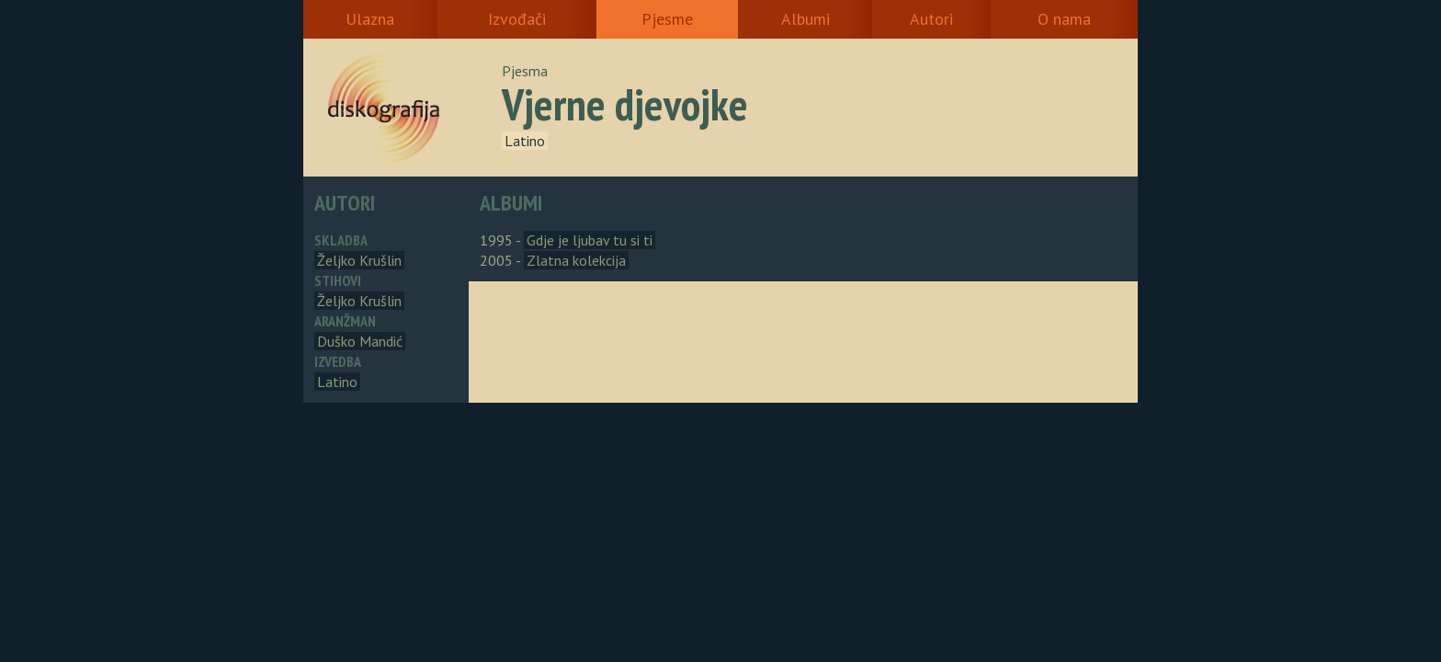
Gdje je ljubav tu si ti (589, 240)
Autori (931, 18)
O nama (1064, 18)
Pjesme (667, 18)
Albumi (805, 18)
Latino (525, 140)
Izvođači (517, 18)
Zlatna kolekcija (576, 260)
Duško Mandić (360, 341)
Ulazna (370, 18)
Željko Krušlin (359, 260)
